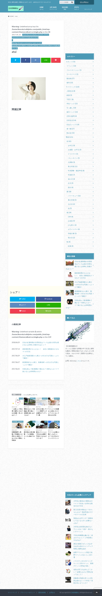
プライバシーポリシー (27, 592)
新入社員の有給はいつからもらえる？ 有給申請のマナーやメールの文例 (83, 512)
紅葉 (70, 246)
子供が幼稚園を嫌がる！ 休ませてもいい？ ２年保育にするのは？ (83, 537)
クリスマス (73, 154)
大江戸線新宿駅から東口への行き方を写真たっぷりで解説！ (40, 357)
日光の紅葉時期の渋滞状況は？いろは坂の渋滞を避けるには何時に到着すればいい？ (40, 343)
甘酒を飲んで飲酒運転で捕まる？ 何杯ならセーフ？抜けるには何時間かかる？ (40, 370)
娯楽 (69, 95)
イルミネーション (74, 70)
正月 (70, 183)
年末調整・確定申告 (76, 171)
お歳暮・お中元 (74, 150)
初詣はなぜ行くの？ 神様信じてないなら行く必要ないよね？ (83, 520)
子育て (70, 99)
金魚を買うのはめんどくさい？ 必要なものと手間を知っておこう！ (83, 571)
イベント (71, 66)
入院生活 (71, 91)
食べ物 (70, 129)
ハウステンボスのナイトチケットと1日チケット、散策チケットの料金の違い (83, 563)
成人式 (71, 179)
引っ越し (71, 108)
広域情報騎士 (74, 592)
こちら (78, 361)
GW (70, 217)
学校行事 (72, 233)
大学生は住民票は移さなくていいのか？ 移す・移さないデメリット (83, 529)
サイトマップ (88, 9)
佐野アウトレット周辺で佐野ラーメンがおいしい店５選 (82, 554)
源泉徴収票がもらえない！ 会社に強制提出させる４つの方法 (40, 350)
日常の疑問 (72, 116)
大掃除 (71, 162)
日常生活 (71, 120)
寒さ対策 (72, 166)
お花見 (71, 221)
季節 (65, 8)
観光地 (70, 78)
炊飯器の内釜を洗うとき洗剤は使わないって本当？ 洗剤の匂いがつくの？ (83, 580)
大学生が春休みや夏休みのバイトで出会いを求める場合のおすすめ (82, 503)
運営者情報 (42, 592)
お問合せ (84, 2)
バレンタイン (74, 158)
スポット (76, 8)
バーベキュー (74, 196)
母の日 (71, 238)
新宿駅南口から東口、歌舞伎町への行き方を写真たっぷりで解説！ (40, 363)
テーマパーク (72, 74)
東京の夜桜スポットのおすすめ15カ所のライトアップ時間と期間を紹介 (83, 546)
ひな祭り (72, 225)
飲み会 (70, 133)
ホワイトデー (74, 229)
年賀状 (71, 175)
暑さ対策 (72, 200)
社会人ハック (73, 124)
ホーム (41, 8)
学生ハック (72, 104)
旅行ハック (72, 112)
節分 (70, 187)
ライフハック (53, 8)
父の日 (71, 204)
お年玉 (71, 145)
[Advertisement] (38, 70)
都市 (70, 83)
